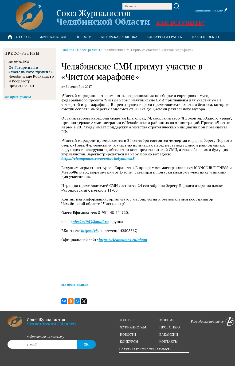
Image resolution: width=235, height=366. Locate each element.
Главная (67, 49)
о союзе (127, 320)
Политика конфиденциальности (145, 349)
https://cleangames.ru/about (123, 240)
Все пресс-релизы (74, 284)
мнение (166, 320)
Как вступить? (180, 22)
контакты (168, 341)
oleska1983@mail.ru (91, 222)
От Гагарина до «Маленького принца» (30, 69)
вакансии (168, 334)
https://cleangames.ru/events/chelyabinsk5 (97, 158)
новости (83, 37)
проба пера (169, 327)
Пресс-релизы (88, 49)
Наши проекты (205, 37)
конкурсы (129, 341)
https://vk (89, 230)
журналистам (133, 327)
